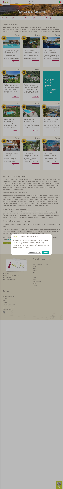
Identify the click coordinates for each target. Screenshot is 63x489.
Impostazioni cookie (34, 252)
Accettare (45, 252)
